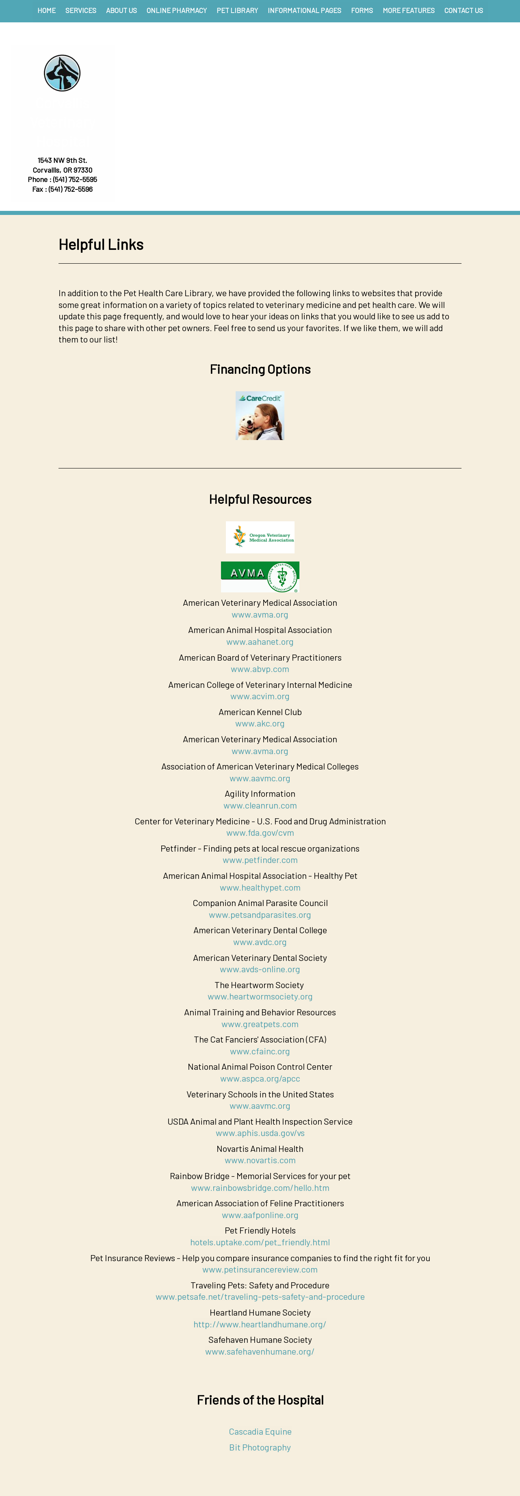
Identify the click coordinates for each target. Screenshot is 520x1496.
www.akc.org (260, 723)
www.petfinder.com (260, 859)
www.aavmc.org (260, 777)
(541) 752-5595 (75, 179)
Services (80, 10)
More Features (409, 10)
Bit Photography (260, 1447)
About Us (121, 10)
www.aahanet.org (260, 641)
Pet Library (237, 10)
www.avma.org (260, 614)
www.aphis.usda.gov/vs (260, 1132)
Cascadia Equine (260, 1431)
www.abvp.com (260, 668)
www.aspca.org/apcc (260, 1078)
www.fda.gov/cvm (260, 832)
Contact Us (463, 10)
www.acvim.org (260, 695)
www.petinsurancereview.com (260, 1269)
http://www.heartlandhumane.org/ (260, 1323)
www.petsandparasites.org (260, 914)
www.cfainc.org (260, 1050)
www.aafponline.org (260, 1214)
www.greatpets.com (260, 1023)
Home (46, 10)
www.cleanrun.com (260, 805)
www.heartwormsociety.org (260, 996)
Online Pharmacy (177, 10)
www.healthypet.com (260, 887)
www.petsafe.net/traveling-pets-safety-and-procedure (260, 1296)
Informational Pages (304, 10)
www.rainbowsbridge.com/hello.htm (260, 1187)
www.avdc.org (260, 941)
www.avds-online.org (260, 968)
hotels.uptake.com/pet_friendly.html (260, 1241)
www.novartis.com (260, 1159)
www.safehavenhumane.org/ (260, 1351)
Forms (362, 10)
